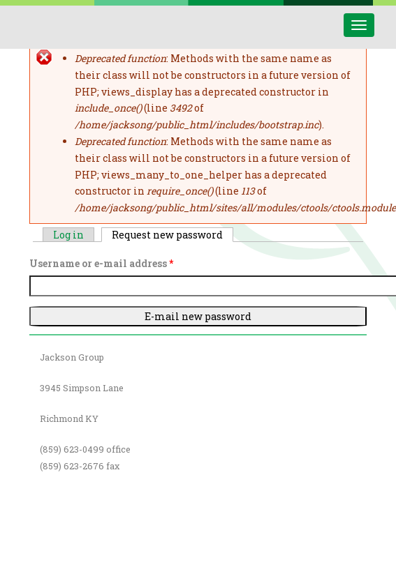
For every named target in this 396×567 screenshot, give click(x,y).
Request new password (172, 234)
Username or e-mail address (101, 263)
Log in (68, 234)
